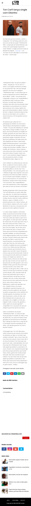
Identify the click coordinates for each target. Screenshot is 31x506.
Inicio (8, 500)
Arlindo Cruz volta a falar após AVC (18, 483)
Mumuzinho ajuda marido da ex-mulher (19, 460)
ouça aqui (18, 50)
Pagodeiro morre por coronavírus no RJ (19, 468)
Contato (22, 500)
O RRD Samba (15, 500)
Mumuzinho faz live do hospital (18, 474)
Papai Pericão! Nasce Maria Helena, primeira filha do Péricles (19, 490)
